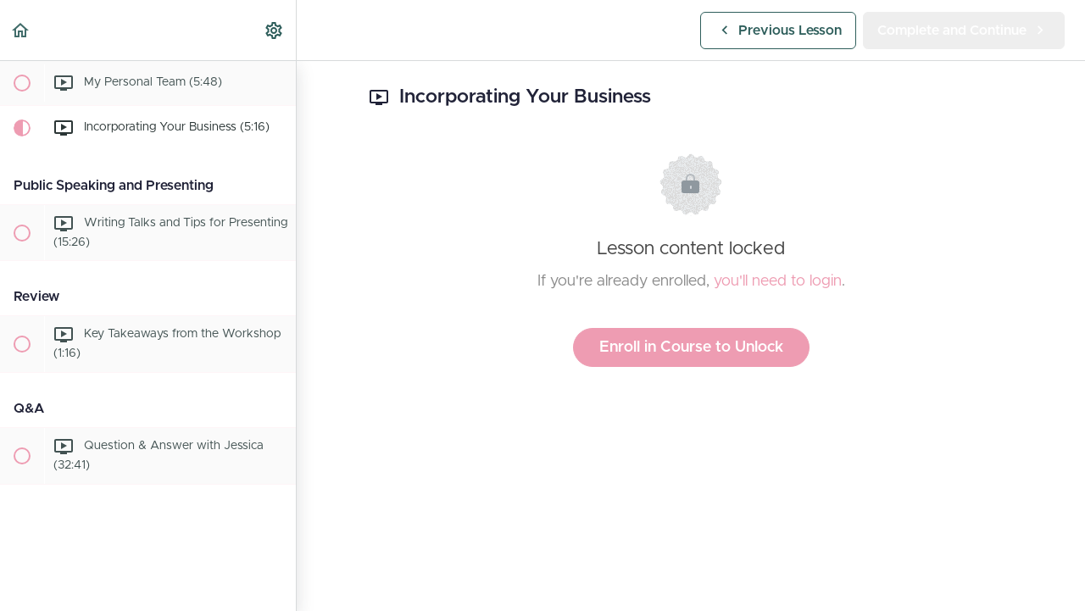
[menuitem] (274, 30)
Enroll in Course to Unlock (691, 347)
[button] (21, 30)
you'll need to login (778, 281)
